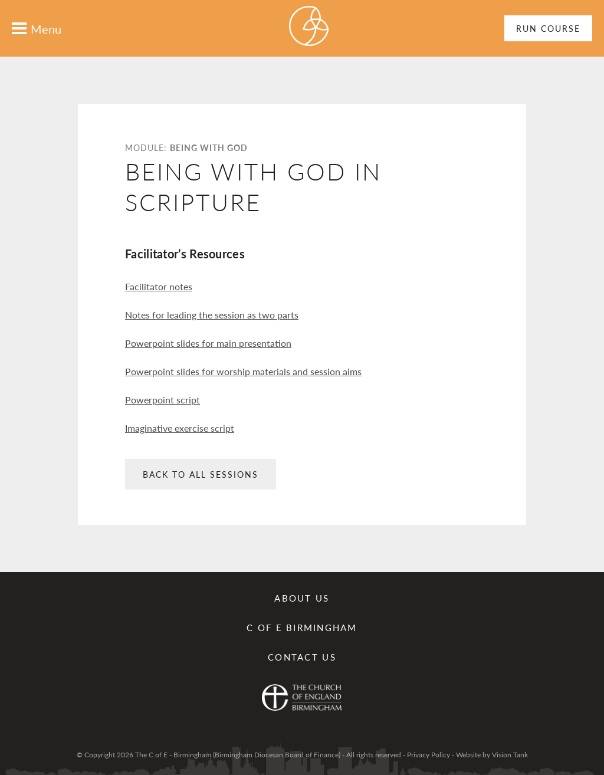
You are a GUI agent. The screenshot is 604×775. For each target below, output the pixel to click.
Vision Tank (510, 755)
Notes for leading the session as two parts (211, 314)
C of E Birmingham (302, 627)
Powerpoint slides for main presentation (208, 343)
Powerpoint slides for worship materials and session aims (243, 371)
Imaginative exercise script (179, 428)
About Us (301, 598)
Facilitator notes (158, 286)
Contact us (302, 657)
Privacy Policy (428, 755)
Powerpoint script (162, 399)
